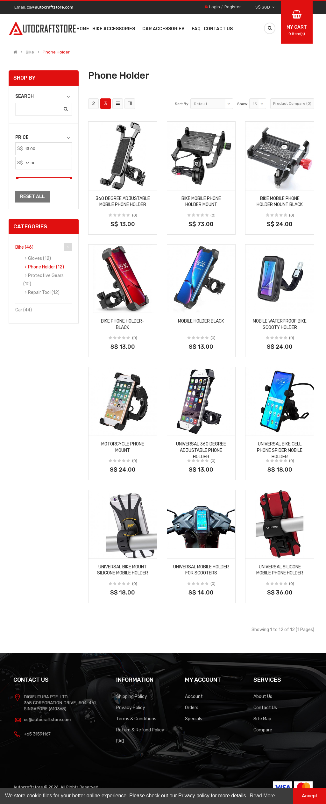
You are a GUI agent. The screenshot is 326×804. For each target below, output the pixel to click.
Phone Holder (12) (46, 267)
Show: (242, 104)
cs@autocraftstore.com (50, 7)
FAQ (120, 741)
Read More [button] (262, 795)
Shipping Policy (131, 696)
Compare (262, 730)
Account (194, 696)
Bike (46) (24, 247)
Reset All (32, 196)
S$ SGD (264, 7)
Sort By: (182, 104)
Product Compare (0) (292, 103)
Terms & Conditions (136, 719)
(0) (134, 215)
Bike (30, 52)
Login (214, 6)
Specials (193, 719)
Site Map (262, 719)
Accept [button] (309, 795)
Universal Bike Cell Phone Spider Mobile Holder (279, 450)
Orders (191, 707)
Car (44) (23, 310)
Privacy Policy (130, 707)
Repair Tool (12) (44, 292)
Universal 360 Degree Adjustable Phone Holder (201, 450)
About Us (262, 696)
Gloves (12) (39, 258)
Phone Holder (56, 52)
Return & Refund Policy (140, 730)
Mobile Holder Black (201, 321)
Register (232, 6)
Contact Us (265, 707)
